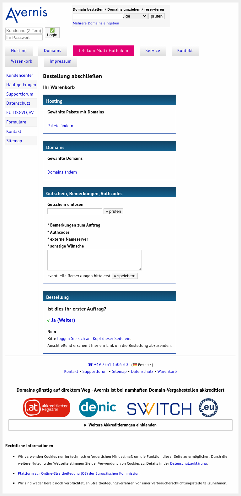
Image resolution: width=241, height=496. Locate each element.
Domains (53, 50)
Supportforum (19, 94)
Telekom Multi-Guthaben (103, 50)
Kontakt (185, 50)
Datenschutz (18, 103)
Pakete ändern (60, 125)
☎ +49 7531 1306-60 (108, 364)
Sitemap (14, 141)
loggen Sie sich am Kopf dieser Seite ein (94, 338)
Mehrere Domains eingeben (96, 23)
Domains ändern (62, 172)
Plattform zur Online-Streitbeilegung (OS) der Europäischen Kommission (78, 473)
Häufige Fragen (21, 84)
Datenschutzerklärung (188, 463)
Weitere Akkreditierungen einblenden (123, 425)
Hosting (19, 50)
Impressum (61, 61)
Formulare (16, 122)
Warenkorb (21, 61)
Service (153, 50)
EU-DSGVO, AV (20, 112)
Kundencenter (19, 75)
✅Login (52, 32)
